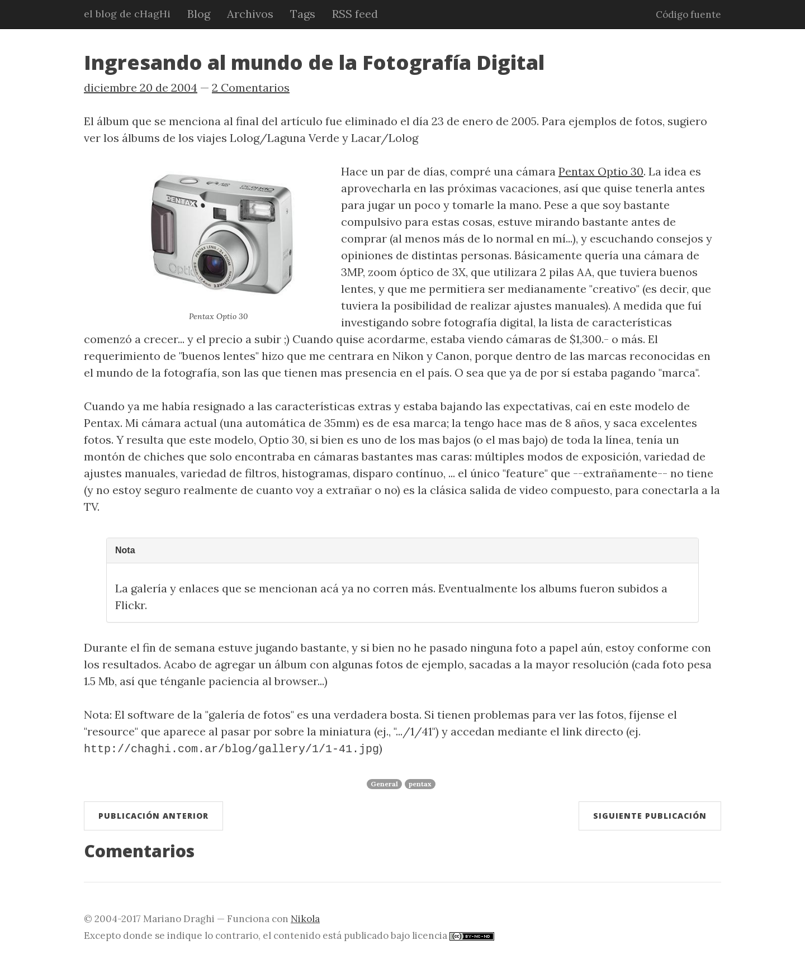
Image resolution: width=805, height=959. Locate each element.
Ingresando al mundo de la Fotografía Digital (314, 62)
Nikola (305, 917)
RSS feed (355, 14)
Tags (302, 14)
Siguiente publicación (650, 814)
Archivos (250, 14)
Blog (198, 14)
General (384, 782)
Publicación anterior (153, 814)
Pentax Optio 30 (600, 171)
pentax (420, 782)
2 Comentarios (251, 87)
